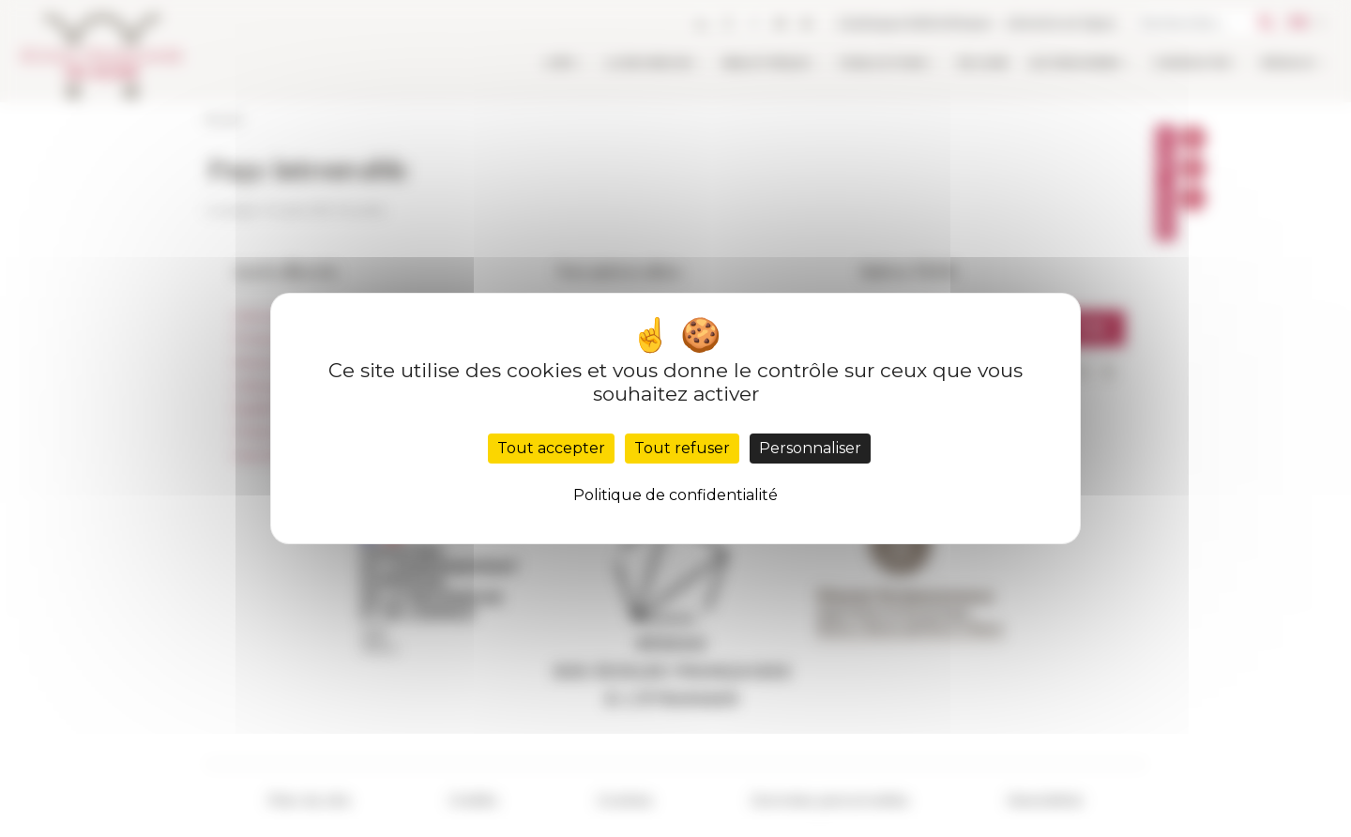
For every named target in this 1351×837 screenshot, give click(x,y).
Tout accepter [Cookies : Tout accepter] (551, 448)
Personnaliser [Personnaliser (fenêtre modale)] (810, 448)
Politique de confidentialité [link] (675, 495)
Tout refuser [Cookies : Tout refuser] (682, 448)
